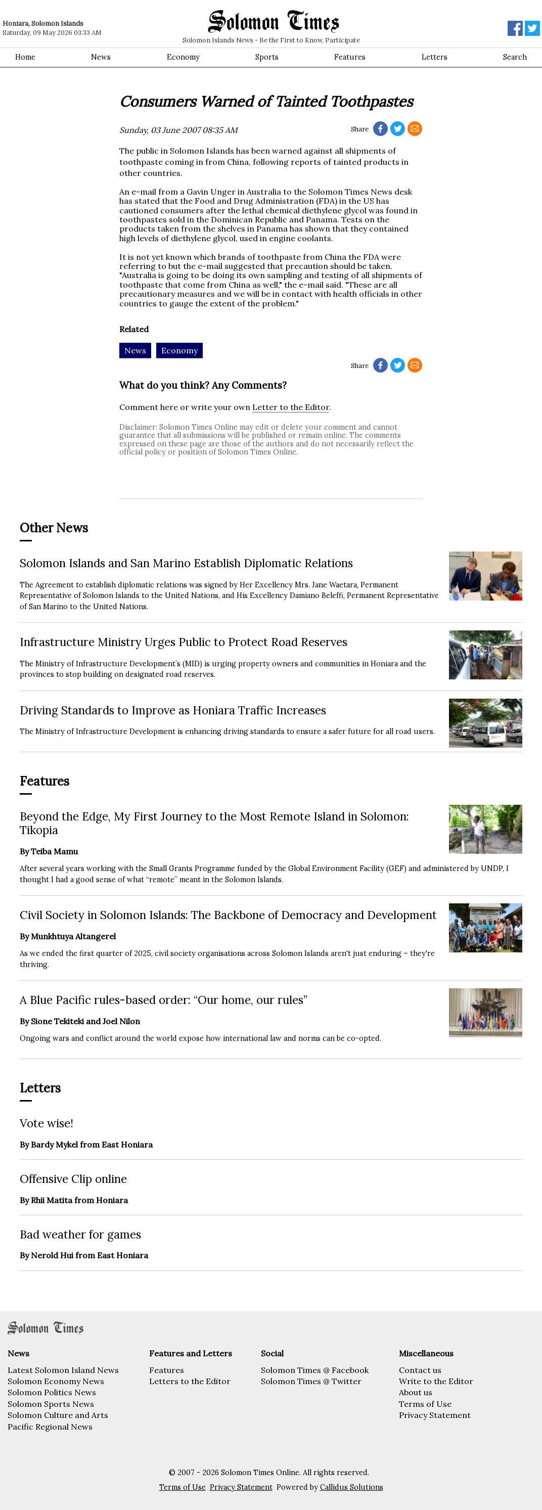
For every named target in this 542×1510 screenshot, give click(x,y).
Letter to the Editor (290, 407)
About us (415, 1392)
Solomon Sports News (51, 1404)
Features (350, 57)
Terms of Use (425, 1404)
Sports (267, 57)
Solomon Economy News (56, 1381)
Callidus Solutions (351, 1487)
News (101, 57)
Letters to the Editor (190, 1381)
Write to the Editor (436, 1381)
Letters (434, 57)
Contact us (420, 1370)
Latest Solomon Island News (63, 1370)
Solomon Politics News (52, 1392)
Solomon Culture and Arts (58, 1415)
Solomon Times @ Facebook (315, 1370)
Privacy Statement (435, 1415)
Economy (183, 57)
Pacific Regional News (50, 1427)
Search (515, 57)
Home (25, 57)
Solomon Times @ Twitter (311, 1381)
